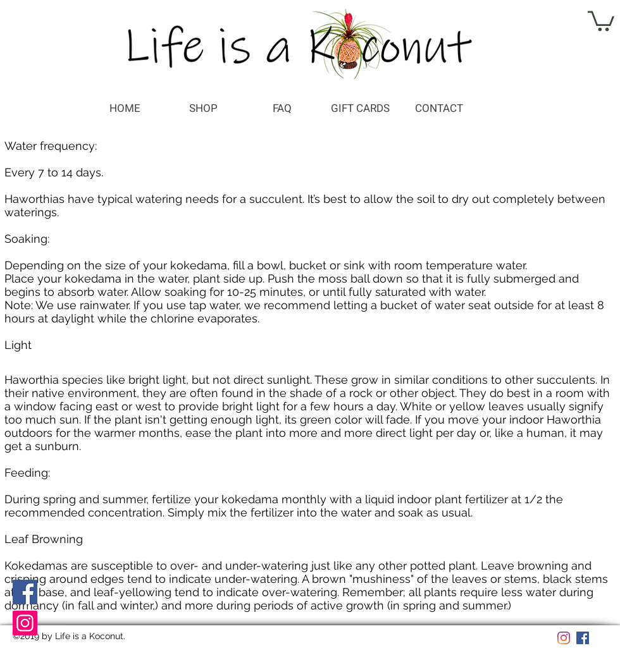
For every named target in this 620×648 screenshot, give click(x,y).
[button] (601, 20)
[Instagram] (25, 623)
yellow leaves (486, 406)
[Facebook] (25, 592)
